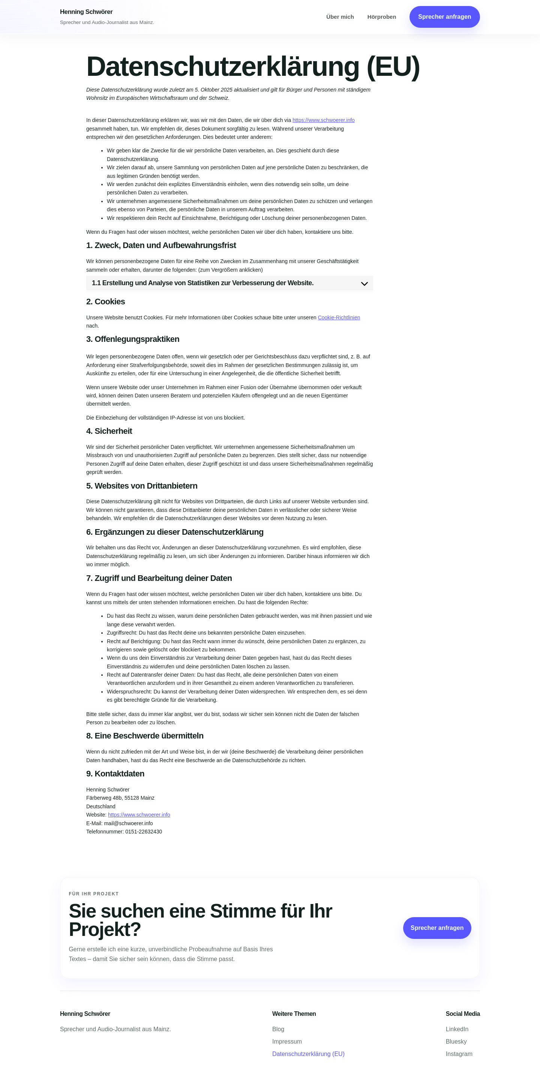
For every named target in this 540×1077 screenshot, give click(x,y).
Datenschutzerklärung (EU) (308, 1054)
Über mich (340, 17)
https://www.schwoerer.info (323, 120)
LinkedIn (457, 1029)
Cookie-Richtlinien (339, 317)
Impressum (287, 1041)
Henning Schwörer (86, 11)
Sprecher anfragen (444, 17)
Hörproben (382, 17)
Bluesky (456, 1041)
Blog (278, 1029)
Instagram (459, 1054)
